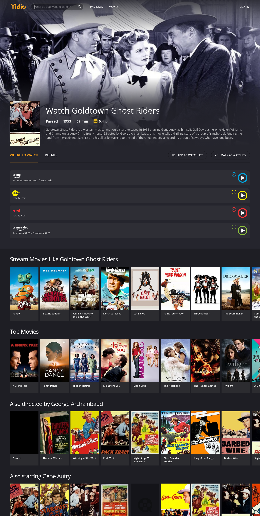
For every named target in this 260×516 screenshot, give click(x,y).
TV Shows (96, 7)
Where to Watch (24, 155)
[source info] (233, 174)
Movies (114, 7)
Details (51, 155)
